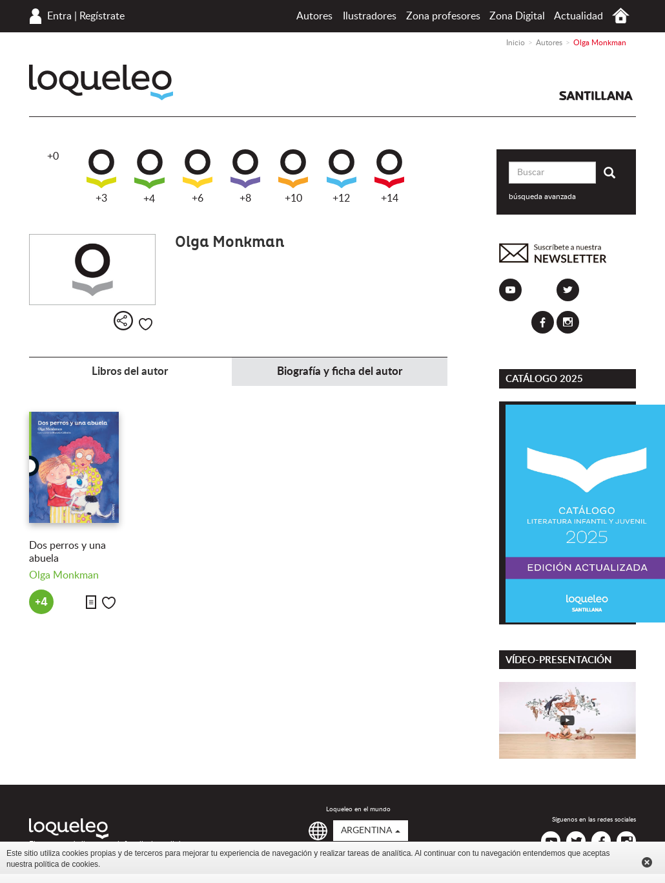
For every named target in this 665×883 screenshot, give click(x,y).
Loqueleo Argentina (101, 82)
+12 (341, 176)
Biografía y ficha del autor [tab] (339, 371)
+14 (389, 176)
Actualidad (578, 16)
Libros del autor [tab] (130, 371)
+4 (149, 176)
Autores (314, 16)
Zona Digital (517, 16)
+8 (245, 176)
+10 (293, 176)
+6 (197, 176)
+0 (53, 156)
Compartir (123, 320)
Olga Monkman (64, 575)
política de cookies (66, 864)
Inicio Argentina (620, 16)
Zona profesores (443, 16)
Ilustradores (369, 16)
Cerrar (647, 862)
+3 (101, 176)
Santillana (596, 95)
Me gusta (145, 324)
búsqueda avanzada (542, 196)
